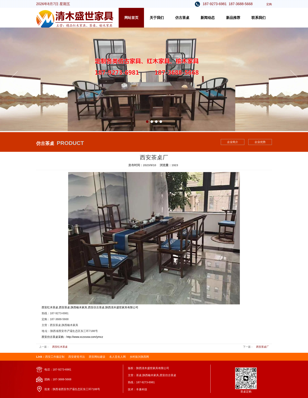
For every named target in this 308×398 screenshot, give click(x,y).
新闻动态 (208, 18)
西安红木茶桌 (60, 346)
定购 (269, 4)
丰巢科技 (141, 389)
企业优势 (260, 142)
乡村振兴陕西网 (139, 356)
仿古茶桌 (182, 18)
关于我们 (157, 18)
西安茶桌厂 (262, 346)
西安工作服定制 (54, 356)
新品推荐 (233, 18)
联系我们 (258, 18)
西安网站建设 (97, 356)
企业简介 (232, 142)
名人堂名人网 (117, 356)
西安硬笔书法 (76, 356)
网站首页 (131, 18)
